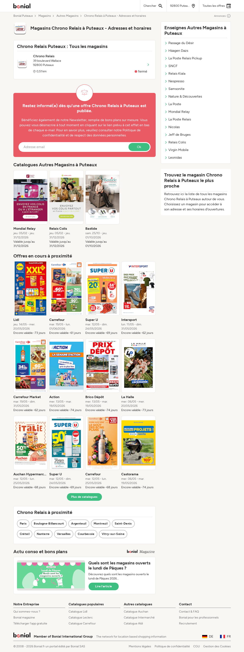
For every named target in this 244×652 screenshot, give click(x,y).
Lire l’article (103, 586)
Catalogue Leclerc (81, 617)
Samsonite (174, 89)
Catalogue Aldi (133, 623)
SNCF (171, 66)
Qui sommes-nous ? (26, 611)
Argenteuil (78, 523)
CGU (196, 646)
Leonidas (173, 157)
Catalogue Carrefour (82, 623)
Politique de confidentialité (172, 646)
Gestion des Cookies (217, 646)
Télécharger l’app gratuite (30, 623)
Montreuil (100, 523)
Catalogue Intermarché (139, 617)
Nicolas (172, 127)
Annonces (222, 16)
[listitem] (30, 209)
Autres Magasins (67, 15)
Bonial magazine (24, 617)
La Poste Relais (177, 119)
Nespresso (174, 81)
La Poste (172, 104)
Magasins (44, 15)
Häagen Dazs (176, 51)
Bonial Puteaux (23, 15)
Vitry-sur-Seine (113, 534)
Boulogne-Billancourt (49, 523)
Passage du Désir (179, 43)
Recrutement (188, 623)
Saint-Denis (123, 523)
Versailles (64, 534)
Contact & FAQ (189, 611)
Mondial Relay (177, 112)
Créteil (25, 534)
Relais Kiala (174, 73)
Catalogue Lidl (78, 611)
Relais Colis (175, 142)
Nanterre (43, 534)
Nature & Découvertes (183, 96)
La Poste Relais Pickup (183, 58)
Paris (23, 523)
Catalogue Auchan (136, 611)
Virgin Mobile (176, 150)
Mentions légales (140, 646)
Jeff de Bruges (177, 135)
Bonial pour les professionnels (199, 617)
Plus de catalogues (84, 497)
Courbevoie (86, 534)
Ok (139, 147)
